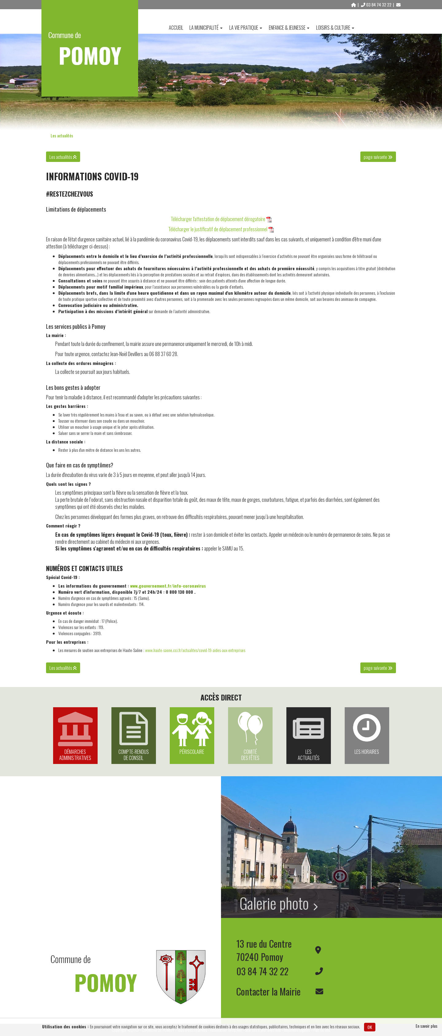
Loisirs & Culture (335, 27)
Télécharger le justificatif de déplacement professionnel (217, 229)
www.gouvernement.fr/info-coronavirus (168, 585)
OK (369, 1027)
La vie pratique (245, 27)
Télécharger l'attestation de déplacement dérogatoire (218, 219)
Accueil (176, 27)
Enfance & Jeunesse (289, 27)
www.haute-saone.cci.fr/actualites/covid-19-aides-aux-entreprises (195, 650)
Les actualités (62, 135)
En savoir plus (426, 1026)
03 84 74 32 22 (376, 4)
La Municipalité (206, 27)
